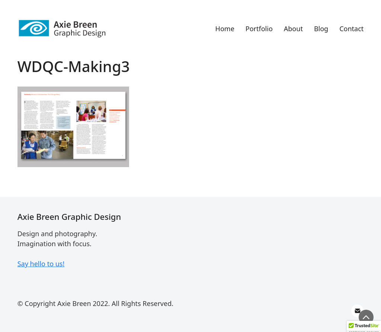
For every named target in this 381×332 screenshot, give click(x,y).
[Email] (357, 311)
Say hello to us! (41, 263)
